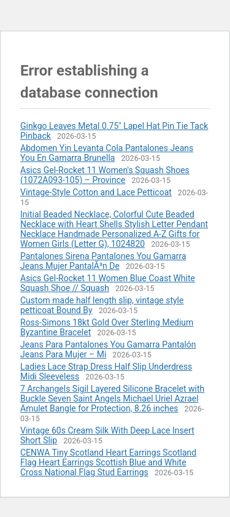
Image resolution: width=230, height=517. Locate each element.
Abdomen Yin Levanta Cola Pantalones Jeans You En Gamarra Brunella (106, 153)
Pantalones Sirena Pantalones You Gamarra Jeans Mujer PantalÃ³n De (103, 261)
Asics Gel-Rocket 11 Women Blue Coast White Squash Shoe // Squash (107, 283)
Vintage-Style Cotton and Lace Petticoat (96, 192)
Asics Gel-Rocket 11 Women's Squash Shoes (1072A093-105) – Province (105, 175)
